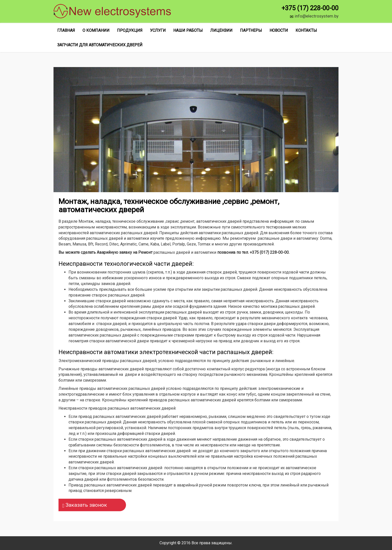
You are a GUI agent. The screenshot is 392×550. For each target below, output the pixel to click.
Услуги (158, 30)
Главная (66, 30)
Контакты (306, 30)
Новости (279, 30)
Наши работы (188, 30)
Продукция (129, 30)
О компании (96, 30)
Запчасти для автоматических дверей (99, 45)
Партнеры (251, 30)
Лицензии (221, 30)
